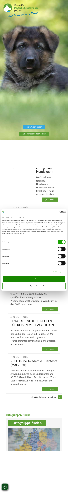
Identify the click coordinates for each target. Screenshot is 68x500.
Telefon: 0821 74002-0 (21, 407)
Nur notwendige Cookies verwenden (34, 286)
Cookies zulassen (34, 278)
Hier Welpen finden (34, 127)
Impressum (42, 413)
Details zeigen (57, 272)
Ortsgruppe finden (27, 423)
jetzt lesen (50, 199)
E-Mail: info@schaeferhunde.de (43, 407)
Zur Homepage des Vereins (34, 134)
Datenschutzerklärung (29, 413)
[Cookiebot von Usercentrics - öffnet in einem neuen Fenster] (53, 212)
